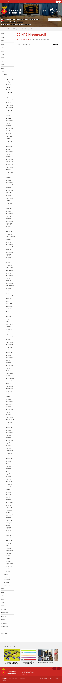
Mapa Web (8, 678)
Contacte (4, 680)
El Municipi (19, 19)
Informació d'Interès (8, 22)
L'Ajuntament (10, 19)
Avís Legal (14, 678)
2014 (14, 28)
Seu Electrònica (34, 19)
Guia (26, 19)
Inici (2, 19)
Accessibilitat (22, 678)
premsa (18, 28)
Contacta (20, 22)
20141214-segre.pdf (23, 39)
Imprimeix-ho (26, 44)
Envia (19, 44)
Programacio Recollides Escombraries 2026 (16, 24)
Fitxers (10, 28)
